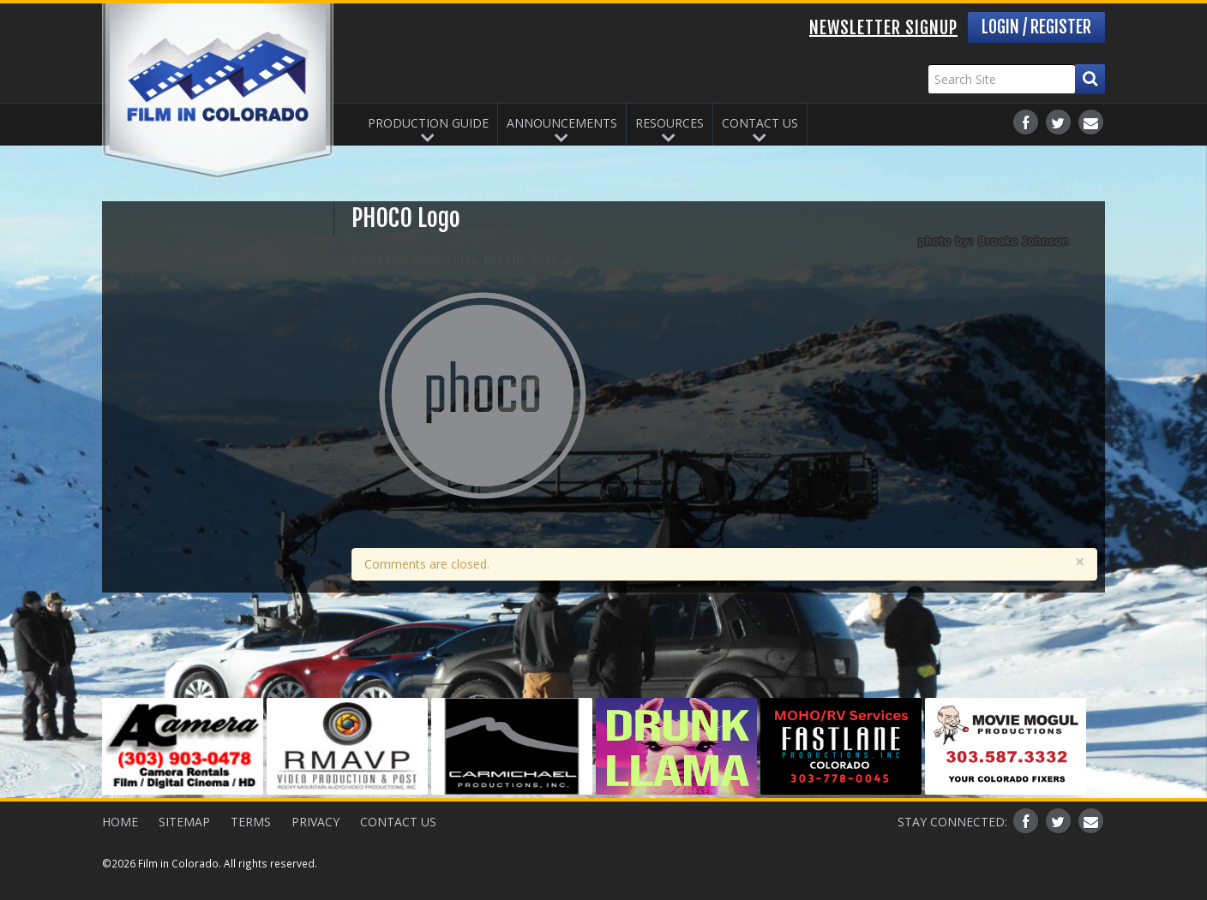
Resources (669, 123)
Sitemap (184, 822)
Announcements (562, 123)
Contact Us (760, 123)
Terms (251, 822)
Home (120, 822)
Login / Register (1036, 27)
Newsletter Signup (883, 28)
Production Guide (428, 123)
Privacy (315, 822)
